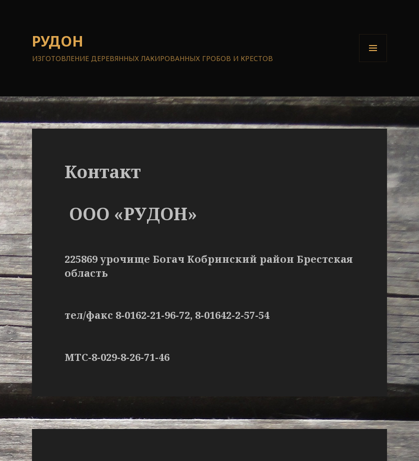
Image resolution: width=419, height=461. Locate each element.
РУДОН (58, 41)
